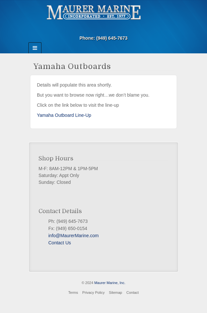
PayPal (62, 250)
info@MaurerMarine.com (73, 235)
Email (104, 29)
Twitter (56, 250)
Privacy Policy (93, 292)
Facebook (51, 250)
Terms (73, 292)
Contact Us (59, 242)
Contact (132, 292)
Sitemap (115, 292)
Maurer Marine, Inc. (109, 283)
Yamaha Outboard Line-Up (64, 115)
